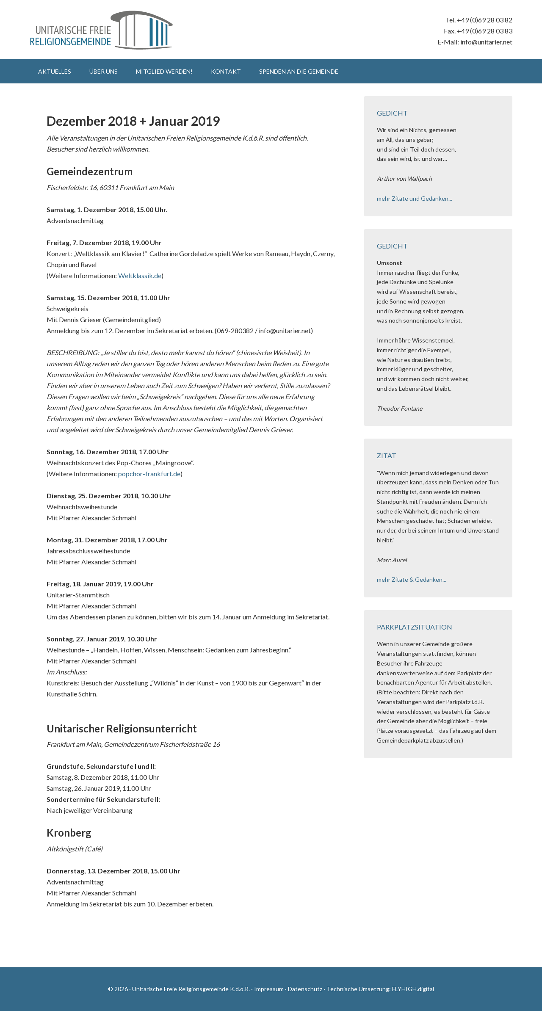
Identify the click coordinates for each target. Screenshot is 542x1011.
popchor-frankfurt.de (149, 474)
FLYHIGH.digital (413, 988)
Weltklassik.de (139, 275)
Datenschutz (305, 988)
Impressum (269, 988)
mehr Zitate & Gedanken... (411, 579)
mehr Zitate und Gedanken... (414, 198)
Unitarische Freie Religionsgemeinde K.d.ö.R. (102, 29)
